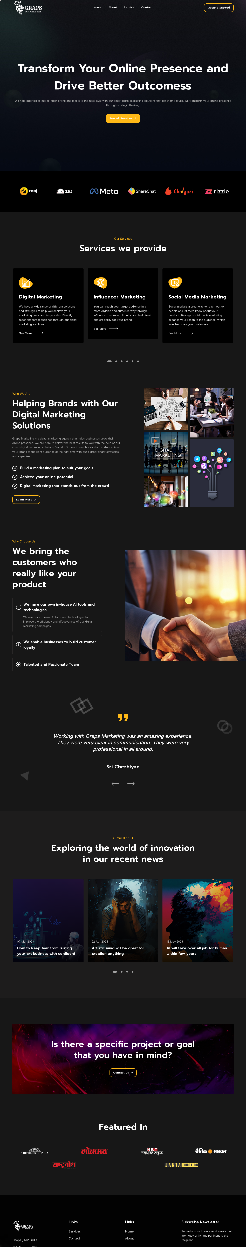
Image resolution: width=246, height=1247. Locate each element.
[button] (109, 361)
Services (75, 1231)
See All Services (123, 118)
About (112, 7)
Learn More (26, 500)
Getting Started (219, 8)
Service (129, 7)
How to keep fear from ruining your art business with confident (46, 950)
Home (97, 7)
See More (31, 333)
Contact (147, 7)
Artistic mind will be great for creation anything (118, 950)
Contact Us (123, 1073)
